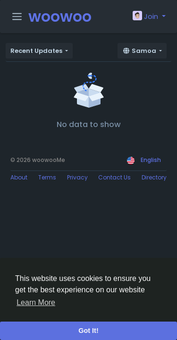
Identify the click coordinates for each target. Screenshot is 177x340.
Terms (47, 177)
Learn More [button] (36, 302)
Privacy (77, 177)
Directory (154, 177)
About (18, 177)
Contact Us (114, 177)
